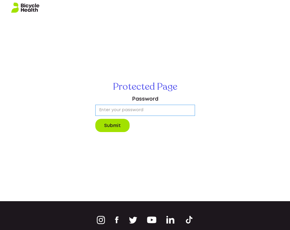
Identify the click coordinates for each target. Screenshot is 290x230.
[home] (25, 8)
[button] (279, 7)
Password (145, 99)
